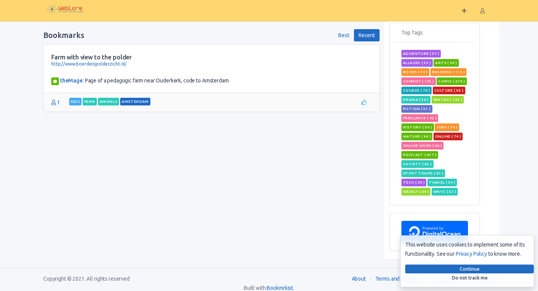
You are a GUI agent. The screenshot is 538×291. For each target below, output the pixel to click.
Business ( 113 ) (448, 72)
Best (343, 35)
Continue (469, 268)
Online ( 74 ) (448, 136)
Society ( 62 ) (417, 164)
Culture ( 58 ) (449, 90)
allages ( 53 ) (417, 63)
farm (89, 101)
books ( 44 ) (415, 72)
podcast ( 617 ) (420, 155)
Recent (367, 35)
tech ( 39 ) (414, 182)
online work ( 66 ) (422, 145)
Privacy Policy (471, 254)
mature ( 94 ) (417, 136)
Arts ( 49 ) (446, 63)
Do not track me (469, 277)
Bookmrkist (280, 288)
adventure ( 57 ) (421, 53)
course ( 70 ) (416, 90)
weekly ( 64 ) (416, 191)
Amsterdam (135, 101)
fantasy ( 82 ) (448, 99)
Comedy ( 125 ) (418, 81)
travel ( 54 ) (442, 182)
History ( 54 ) (417, 127)
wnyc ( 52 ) (444, 191)
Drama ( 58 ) (416, 99)
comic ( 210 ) (451, 81)
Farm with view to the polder (91, 57)
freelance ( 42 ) (420, 118)
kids (75, 101)
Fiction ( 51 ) (417, 109)
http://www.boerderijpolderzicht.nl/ (89, 63)
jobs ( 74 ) (446, 127)
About (359, 279)
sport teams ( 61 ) (423, 173)
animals (108, 101)
